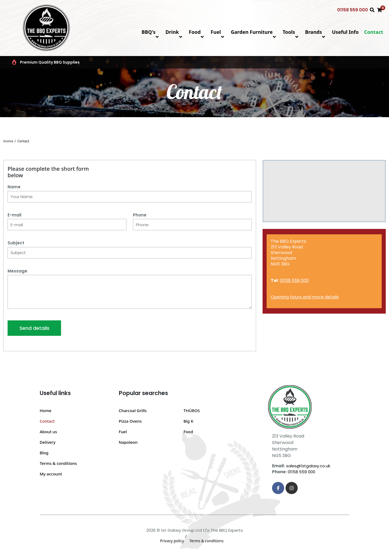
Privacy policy (172, 540)
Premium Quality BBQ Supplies (42, 62)
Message (17, 271)
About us (48, 431)
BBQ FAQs (282, 62)
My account (51, 474)
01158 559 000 (352, 10)
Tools (291, 32)
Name (14, 187)
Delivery (47, 442)
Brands (316, 32)
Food (197, 32)
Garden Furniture (254, 32)
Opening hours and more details (305, 297)
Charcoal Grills (133, 410)
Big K (188, 421)
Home (8, 141)
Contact (373, 32)
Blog (44, 452)
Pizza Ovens (130, 421)
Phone (139, 215)
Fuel (218, 32)
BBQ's (151, 32)
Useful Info (345, 32)
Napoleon (128, 442)
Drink (174, 32)
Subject (16, 243)
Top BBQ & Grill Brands (165, 62)
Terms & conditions (58, 463)
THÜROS (191, 410)
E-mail (14, 215)
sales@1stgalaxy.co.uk (308, 466)
